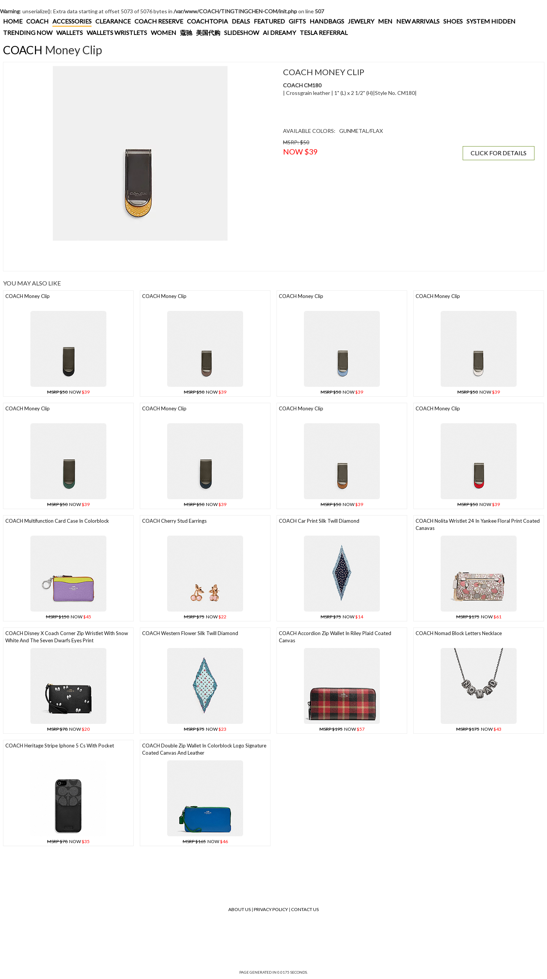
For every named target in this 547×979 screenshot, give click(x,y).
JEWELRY (361, 21)
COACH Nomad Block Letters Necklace (459, 633)
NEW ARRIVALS (417, 21)
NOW (68, 392)
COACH (37, 21)
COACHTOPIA (207, 21)
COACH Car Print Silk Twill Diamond (319, 521)
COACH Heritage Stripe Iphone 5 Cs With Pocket (59, 746)
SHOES (453, 21)
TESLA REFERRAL (324, 32)
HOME (12, 21)
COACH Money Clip (27, 296)
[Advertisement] (140, 255)
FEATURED (269, 21)
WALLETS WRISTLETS (117, 32)
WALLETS (69, 32)
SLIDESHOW (241, 32)
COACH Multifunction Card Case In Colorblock (57, 521)
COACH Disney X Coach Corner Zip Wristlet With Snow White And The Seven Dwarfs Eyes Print (66, 636)
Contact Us (305, 909)
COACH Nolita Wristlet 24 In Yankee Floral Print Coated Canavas (478, 524)
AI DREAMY (279, 32)
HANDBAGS (327, 21)
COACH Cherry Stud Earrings (174, 521)
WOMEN (163, 32)
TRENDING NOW (27, 32)
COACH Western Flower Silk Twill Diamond (190, 633)
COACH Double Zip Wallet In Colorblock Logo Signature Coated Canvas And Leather (204, 749)
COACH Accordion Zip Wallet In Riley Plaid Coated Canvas (335, 636)
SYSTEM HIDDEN (490, 21)
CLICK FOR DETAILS (498, 152)
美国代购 (208, 32)
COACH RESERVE (158, 21)
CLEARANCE (113, 21)
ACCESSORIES (72, 21)
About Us (239, 909)
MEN (385, 21)
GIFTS (297, 21)
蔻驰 (186, 32)
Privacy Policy (271, 909)
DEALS (241, 21)
